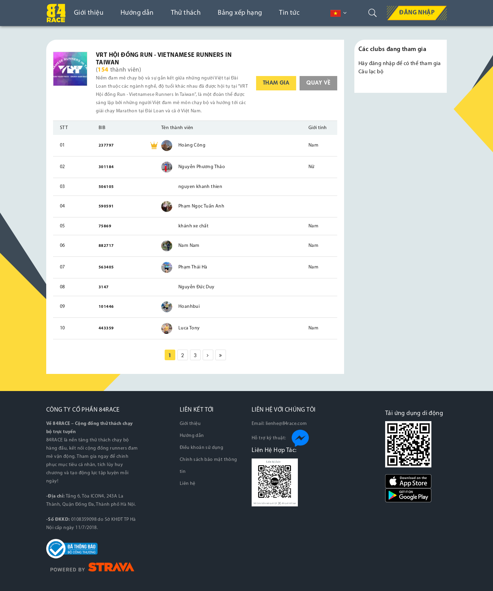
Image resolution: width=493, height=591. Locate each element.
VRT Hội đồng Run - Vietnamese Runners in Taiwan (163, 59)
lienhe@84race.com (286, 423)
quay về (318, 82)
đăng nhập (382, 63)
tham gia (276, 82)
